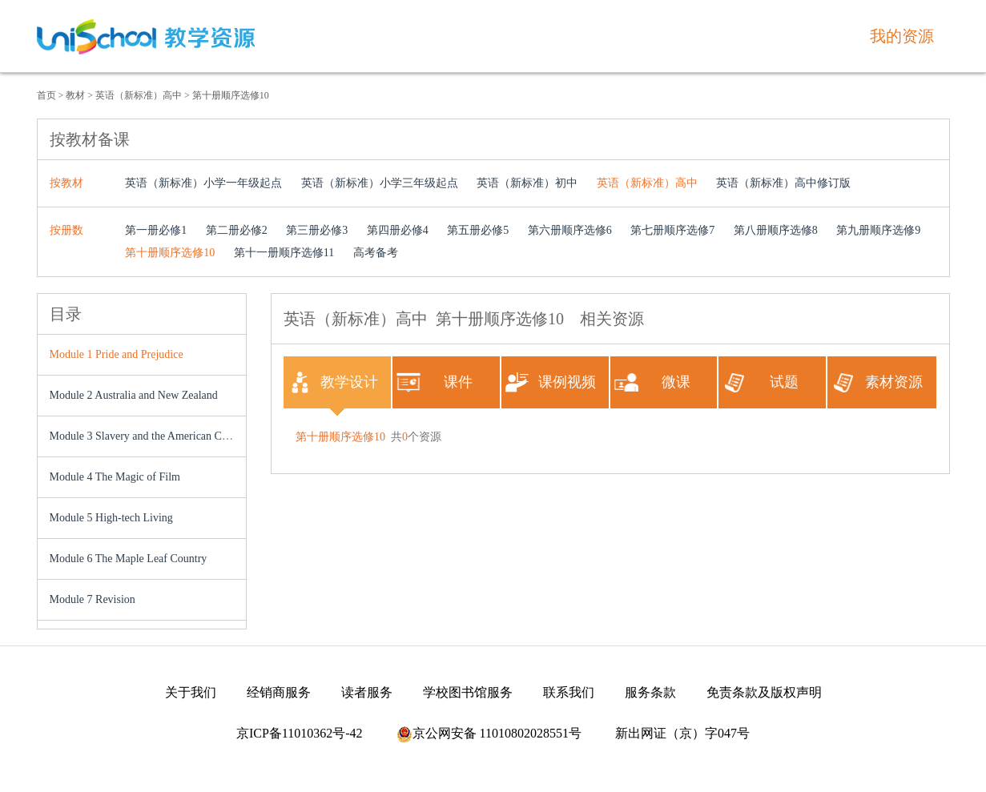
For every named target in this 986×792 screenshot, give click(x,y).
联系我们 (568, 692)
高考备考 (375, 253)
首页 (46, 95)
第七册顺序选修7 (672, 230)
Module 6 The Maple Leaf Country (128, 559)
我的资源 (902, 36)
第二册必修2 (237, 230)
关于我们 (190, 692)
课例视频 (550, 382)
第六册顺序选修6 (570, 230)
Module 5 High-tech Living (111, 518)
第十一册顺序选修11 (284, 253)
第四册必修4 (398, 230)
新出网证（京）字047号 (682, 733)
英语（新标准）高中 (138, 95)
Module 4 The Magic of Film (115, 477)
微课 (652, 382)
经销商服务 (279, 692)
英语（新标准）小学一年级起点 (203, 183)
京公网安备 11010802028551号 (489, 733)
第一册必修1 (156, 230)
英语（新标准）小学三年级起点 (379, 183)
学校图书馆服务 (468, 692)
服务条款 (650, 692)
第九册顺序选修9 (878, 230)
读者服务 (366, 692)
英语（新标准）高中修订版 (783, 183)
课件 (434, 382)
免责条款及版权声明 (764, 692)
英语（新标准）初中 (527, 183)
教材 (75, 95)
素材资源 (877, 382)
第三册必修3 (317, 230)
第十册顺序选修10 (230, 95)
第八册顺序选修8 (776, 230)
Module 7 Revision (92, 599)
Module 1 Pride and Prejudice (116, 354)
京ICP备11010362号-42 (299, 733)
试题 (760, 382)
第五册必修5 (478, 230)
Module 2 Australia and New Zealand (134, 395)
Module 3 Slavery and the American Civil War (154, 436)
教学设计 (333, 382)
